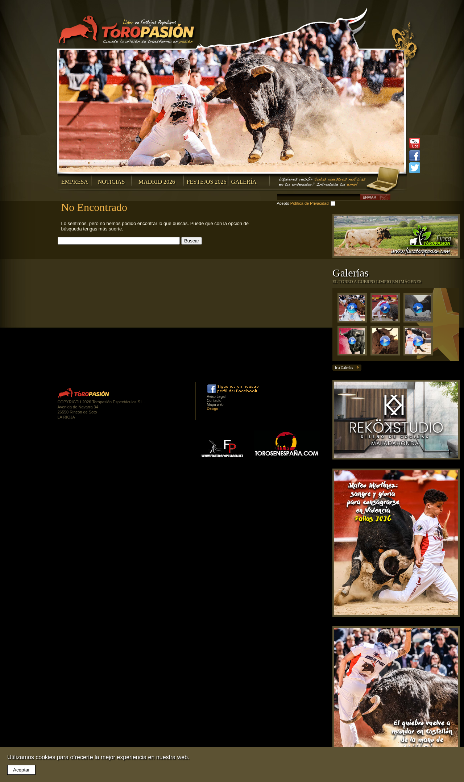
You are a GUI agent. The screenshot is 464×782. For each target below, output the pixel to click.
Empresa (74, 182)
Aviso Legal (216, 397)
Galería (243, 182)
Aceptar (21, 770)
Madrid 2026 (156, 182)
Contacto (214, 401)
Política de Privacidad (309, 203)
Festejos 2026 (207, 182)
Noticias (111, 182)
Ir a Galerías (344, 368)
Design (212, 409)
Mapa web (215, 405)
